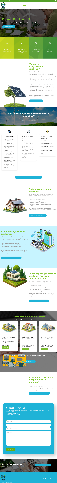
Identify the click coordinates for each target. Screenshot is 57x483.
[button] (39, 394)
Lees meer (45, 348)
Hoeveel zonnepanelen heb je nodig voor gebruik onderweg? (8, 337)
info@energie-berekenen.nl (7, 0)
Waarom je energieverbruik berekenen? (23, 51)
